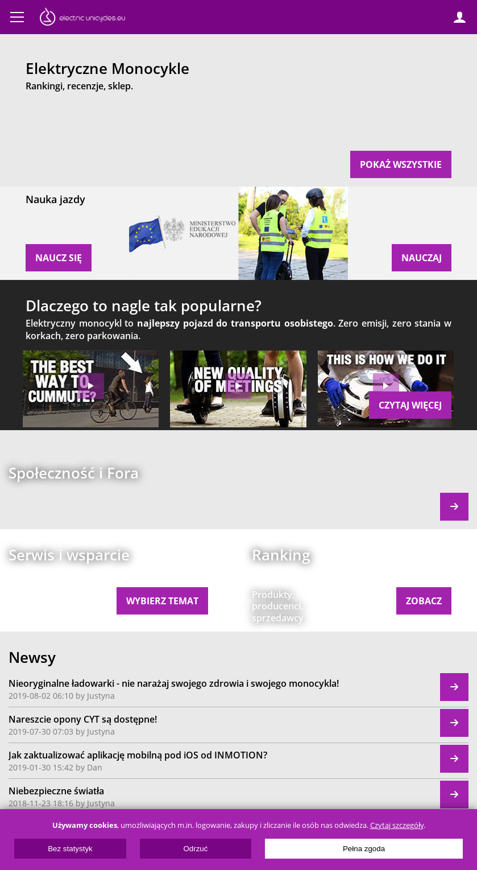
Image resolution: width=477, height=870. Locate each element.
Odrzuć (195, 848)
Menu (17, 17)
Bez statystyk (70, 848)
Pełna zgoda (364, 848)
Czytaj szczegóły (397, 825)
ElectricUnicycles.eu (82, 18)
